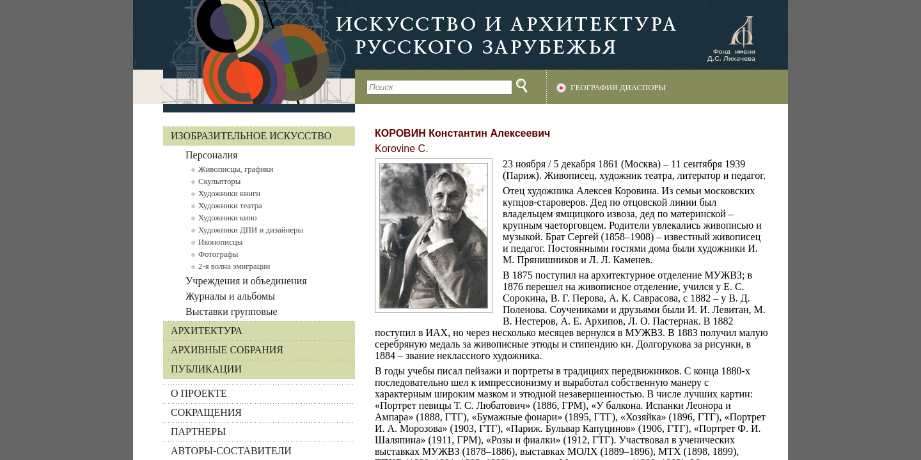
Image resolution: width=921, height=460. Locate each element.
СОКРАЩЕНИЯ (206, 412)
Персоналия (211, 155)
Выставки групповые (231, 311)
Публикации (206, 369)
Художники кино (227, 217)
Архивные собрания (227, 349)
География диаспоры (618, 87)
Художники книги (229, 193)
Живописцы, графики (235, 169)
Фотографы (218, 254)
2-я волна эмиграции (234, 266)
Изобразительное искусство (251, 135)
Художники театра (230, 205)
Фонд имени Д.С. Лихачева (731, 38)
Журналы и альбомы (230, 296)
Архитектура (206, 330)
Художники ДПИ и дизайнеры (250, 230)
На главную (244, 52)
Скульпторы (219, 181)
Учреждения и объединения (246, 280)
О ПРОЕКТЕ (199, 393)
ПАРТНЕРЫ (198, 431)
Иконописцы (220, 242)
